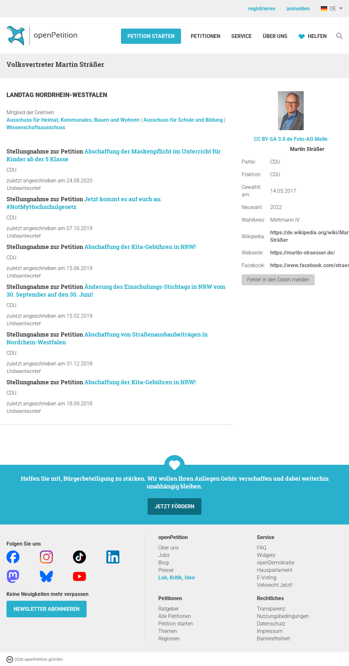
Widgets (266, 555)
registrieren (261, 9)
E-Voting (266, 577)
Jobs (164, 555)
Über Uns (275, 36)
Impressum (270, 631)
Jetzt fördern (174, 506)
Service (241, 36)
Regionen (169, 638)
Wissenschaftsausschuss (35, 127)
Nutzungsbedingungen (283, 616)
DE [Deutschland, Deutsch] (328, 9)
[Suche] (339, 35)
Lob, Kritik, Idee (176, 577)
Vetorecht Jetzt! (275, 585)
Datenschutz (271, 624)
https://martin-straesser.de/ (302, 253)
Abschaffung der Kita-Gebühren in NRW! (140, 247)
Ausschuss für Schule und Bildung (183, 120)
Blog (163, 563)
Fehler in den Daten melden (278, 280)
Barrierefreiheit (273, 638)
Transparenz (271, 609)
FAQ (261, 548)
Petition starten (150, 36)
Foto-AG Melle (311, 139)
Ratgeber (168, 609)
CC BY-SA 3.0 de (273, 139)
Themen (167, 631)
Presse (166, 570)
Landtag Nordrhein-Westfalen (56, 95)
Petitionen (206, 36)
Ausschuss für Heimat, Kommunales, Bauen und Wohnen (73, 120)
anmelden (298, 9)
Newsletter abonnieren (46, 609)
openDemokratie (275, 563)
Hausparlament (274, 570)
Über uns (168, 548)
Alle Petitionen (174, 616)
